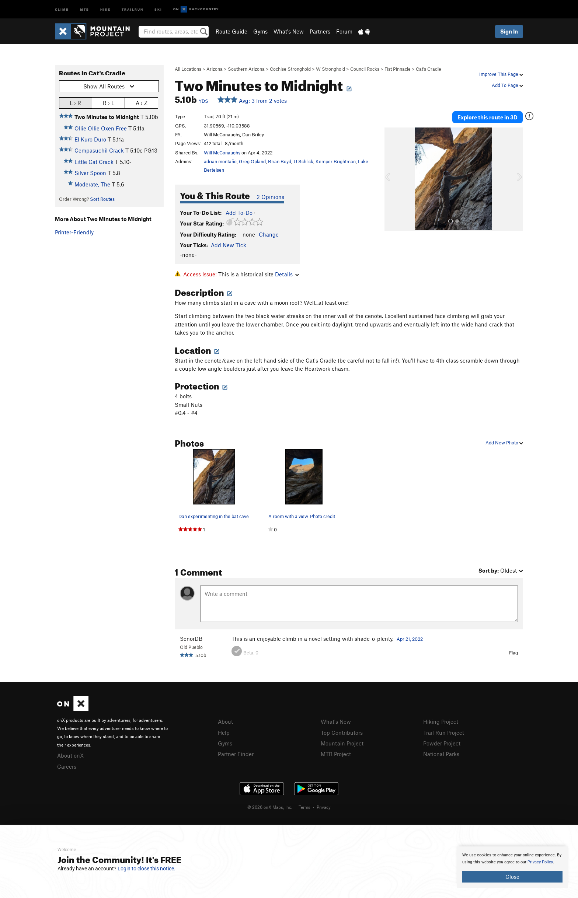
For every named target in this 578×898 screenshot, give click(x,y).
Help (224, 732)
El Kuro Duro (90, 139)
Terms (304, 807)
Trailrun (132, 9)
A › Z (141, 102)
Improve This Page (501, 74)
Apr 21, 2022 (410, 639)
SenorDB (191, 638)
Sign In (509, 31)
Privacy (324, 807)
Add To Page (507, 85)
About (225, 721)
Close (512, 876)
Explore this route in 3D (487, 117)
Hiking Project (440, 721)
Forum (344, 31)
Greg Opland (252, 161)
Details (287, 274)
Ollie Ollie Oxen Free (100, 128)
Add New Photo (504, 442)
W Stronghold (330, 69)
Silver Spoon (90, 173)
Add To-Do (239, 212)
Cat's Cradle (428, 69)
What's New (289, 31)
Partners (320, 31)
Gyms (260, 31)
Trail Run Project (443, 732)
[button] (391, 179)
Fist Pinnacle (397, 69)
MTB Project (336, 754)
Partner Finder (236, 754)
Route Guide (231, 31)
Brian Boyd (279, 161)
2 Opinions (270, 196)
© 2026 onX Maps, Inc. (269, 807)
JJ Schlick (303, 161)
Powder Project (441, 743)
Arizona (214, 69)
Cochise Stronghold (290, 69)
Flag (513, 653)
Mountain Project (342, 743)
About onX (70, 755)
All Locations (188, 69)
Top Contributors (342, 732)
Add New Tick (228, 245)
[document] (512, 867)
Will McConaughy (222, 153)
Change (269, 234)
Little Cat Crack (94, 161)
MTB (84, 9)
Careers (66, 766)
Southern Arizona (246, 69)
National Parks (441, 754)
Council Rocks (364, 69)
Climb (62, 9)
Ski (158, 9)
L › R (75, 102)
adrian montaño (220, 161)
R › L (108, 102)
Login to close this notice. (146, 868)
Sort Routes (102, 199)
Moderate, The (92, 184)
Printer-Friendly (74, 232)
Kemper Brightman (336, 161)
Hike (105, 9)
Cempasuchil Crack (99, 150)
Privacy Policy (540, 862)
